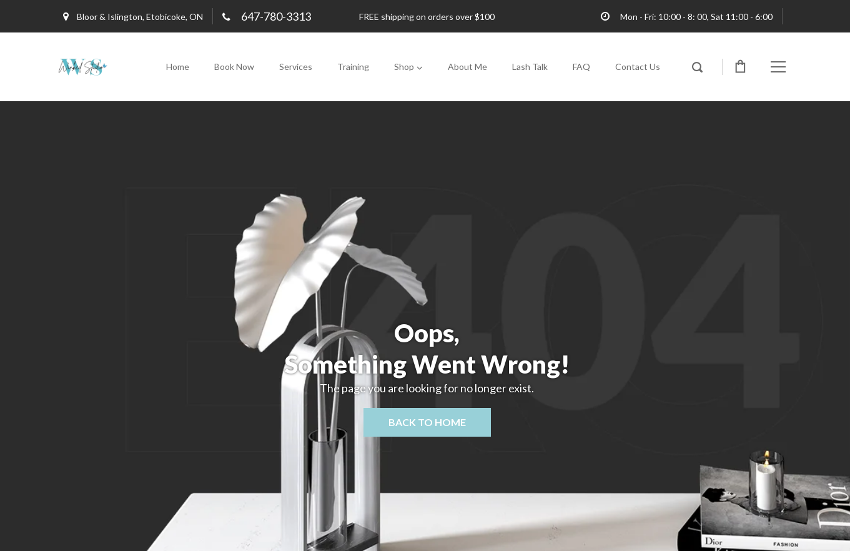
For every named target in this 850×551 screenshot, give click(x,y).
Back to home (427, 422)
